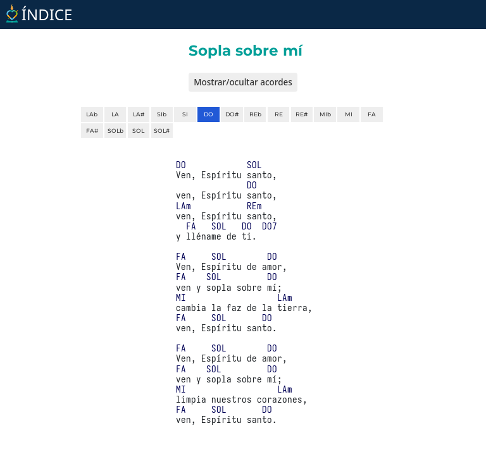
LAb (91, 114)
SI (185, 114)
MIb (325, 114)
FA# (92, 130)
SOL (138, 130)
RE (279, 114)
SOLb (115, 130)
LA (115, 114)
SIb (161, 114)
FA (372, 114)
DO (208, 114)
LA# (138, 114)
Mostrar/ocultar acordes (243, 82)
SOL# (162, 130)
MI (348, 114)
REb (255, 114)
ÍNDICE (38, 14)
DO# (232, 114)
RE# (302, 114)
